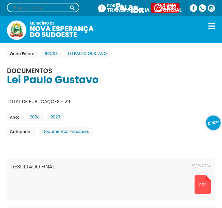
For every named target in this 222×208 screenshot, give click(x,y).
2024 (33, 117)
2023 (53, 117)
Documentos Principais (64, 131)
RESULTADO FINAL (33, 166)
